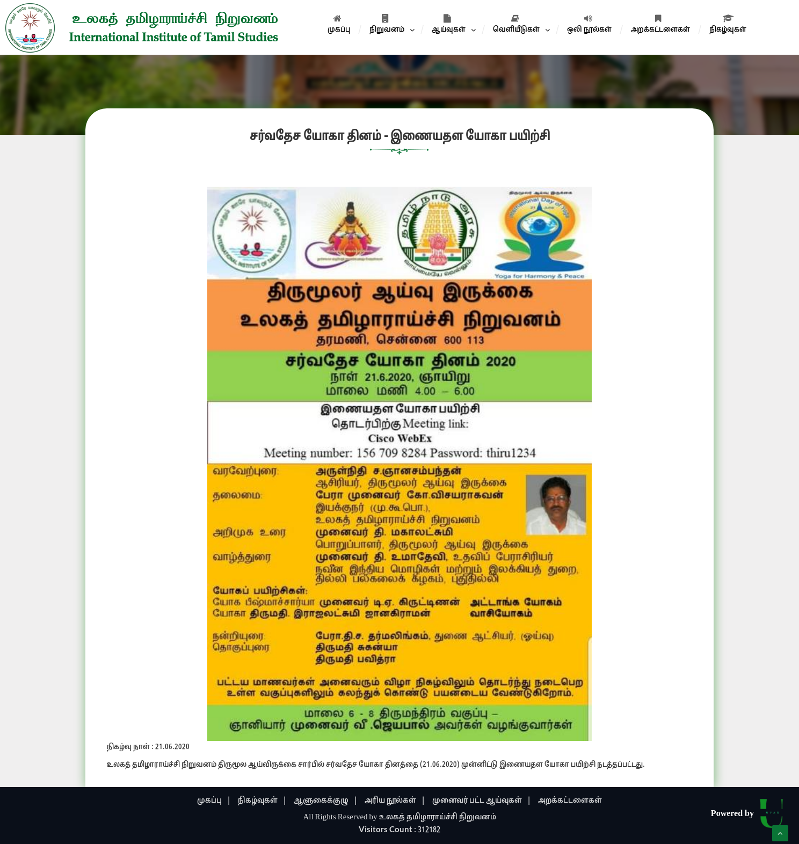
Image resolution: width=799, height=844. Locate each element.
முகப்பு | (214, 801)
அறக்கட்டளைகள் (660, 24)
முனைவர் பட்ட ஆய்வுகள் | (481, 801)
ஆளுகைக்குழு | (326, 801)
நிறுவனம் (386, 24)
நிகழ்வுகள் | (262, 801)
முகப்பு (339, 24)
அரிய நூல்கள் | (395, 801)
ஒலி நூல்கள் (589, 24)
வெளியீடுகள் (516, 24)
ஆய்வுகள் (449, 24)
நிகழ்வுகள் (727, 24)
